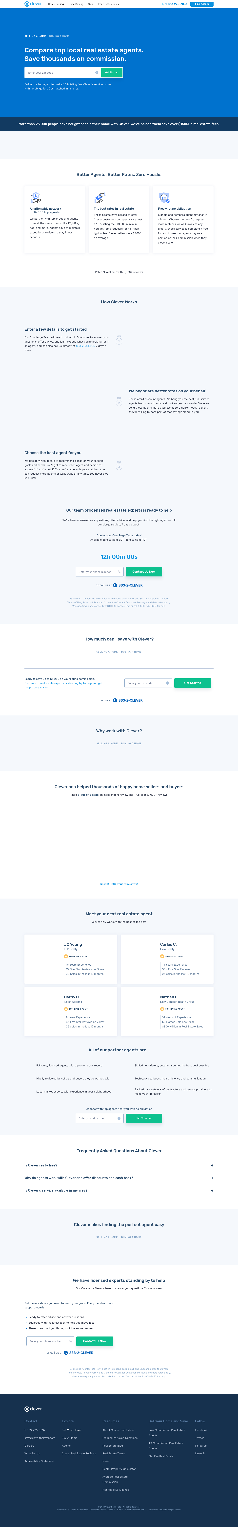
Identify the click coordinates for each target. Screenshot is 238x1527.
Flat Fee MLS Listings (115, 1489)
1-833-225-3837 (147, 606)
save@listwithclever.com (39, 1438)
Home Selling (56, 4)
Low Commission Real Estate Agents (167, 1432)
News (105, 1461)
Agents (66, 1445)
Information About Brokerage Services (164, 1510)
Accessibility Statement (39, 1461)
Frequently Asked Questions (120, 1438)
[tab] (107, 652)
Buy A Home (69, 1438)
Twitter (199, 1438)
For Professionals (108, 4)
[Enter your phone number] (99, 571)
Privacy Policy (90, 602)
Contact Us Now (144, 571)
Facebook (201, 1430)
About (90, 4)
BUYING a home (59, 36)
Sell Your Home (71, 1430)
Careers (29, 1445)
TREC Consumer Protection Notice (131, 1510)
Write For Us (32, 1453)
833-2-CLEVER (86, 345)
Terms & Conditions (79, 1510)
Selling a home (35, 36)
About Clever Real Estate (118, 1430)
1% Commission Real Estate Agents (166, 1445)
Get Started (106, 72)
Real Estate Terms (113, 1453)
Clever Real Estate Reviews (79, 1453)
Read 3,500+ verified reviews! (119, 884)
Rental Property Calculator (119, 1469)
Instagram (201, 1445)
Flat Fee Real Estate (161, 1456)
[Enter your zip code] (57, 72)
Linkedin (200, 1453)
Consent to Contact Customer (120, 602)
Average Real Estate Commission (115, 1479)
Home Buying (75, 4)
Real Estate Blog (112, 1445)
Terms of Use (74, 602)
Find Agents (202, 4)
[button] (57, 72)
